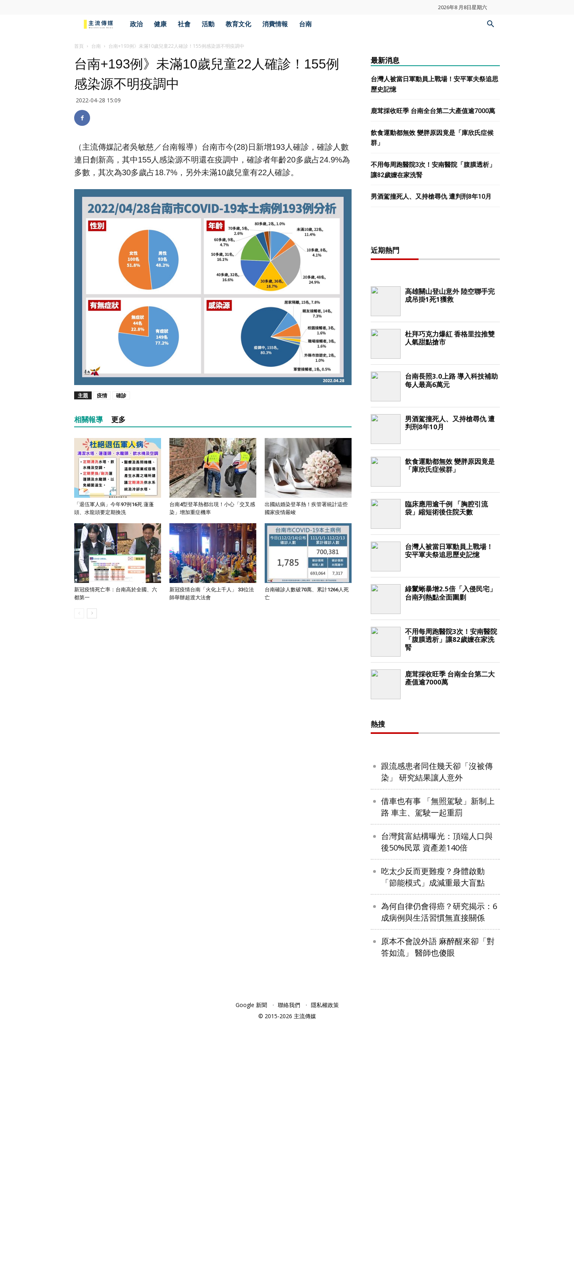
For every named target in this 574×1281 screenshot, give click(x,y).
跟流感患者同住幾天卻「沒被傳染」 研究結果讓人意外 (437, 1028)
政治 (136, 24)
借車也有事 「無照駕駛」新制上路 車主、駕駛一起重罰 (438, 1063)
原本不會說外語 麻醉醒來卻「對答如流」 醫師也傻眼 (438, 1204)
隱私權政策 (325, 1261)
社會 (184, 24)
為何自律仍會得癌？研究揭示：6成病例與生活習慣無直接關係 (439, 1169)
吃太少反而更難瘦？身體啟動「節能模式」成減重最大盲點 (433, 1134)
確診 (121, 395)
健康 (160, 24)
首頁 (79, 46)
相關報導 (88, 419)
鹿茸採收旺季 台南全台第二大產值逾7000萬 (433, 111)
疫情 (102, 395)
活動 (208, 24)
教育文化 (238, 24)
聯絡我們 (289, 1261)
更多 (118, 419)
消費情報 (275, 24)
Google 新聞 (251, 1261)
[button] (490, 25)
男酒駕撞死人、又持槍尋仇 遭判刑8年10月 (431, 196)
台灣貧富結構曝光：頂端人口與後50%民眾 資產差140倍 (437, 1098)
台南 (305, 24)
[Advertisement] (435, 356)
